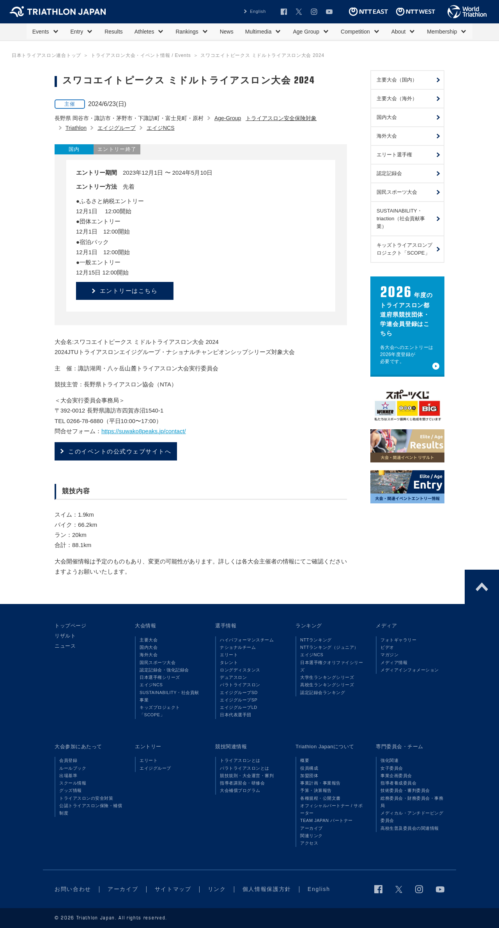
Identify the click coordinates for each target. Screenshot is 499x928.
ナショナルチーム (238, 647)
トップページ (70, 626)
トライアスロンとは (240, 760)
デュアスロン (233, 677)
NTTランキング (316, 640)
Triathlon (76, 128)
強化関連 (389, 760)
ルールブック (72, 768)
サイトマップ (173, 889)
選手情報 (225, 626)
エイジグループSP (238, 700)
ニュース (65, 646)
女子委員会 (391, 768)
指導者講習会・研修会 (242, 783)
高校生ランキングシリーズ (327, 684)
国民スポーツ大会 (157, 662)
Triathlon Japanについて (325, 746)
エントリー (148, 746)
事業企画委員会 (396, 775)
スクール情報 (72, 783)
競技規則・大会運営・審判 (247, 775)
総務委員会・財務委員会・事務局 (411, 802)
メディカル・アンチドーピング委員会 (411, 817)
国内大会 (148, 647)
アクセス (309, 843)
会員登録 (68, 760)
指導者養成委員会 (398, 783)
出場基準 (68, 775)
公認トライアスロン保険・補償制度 (90, 809)
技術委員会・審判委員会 (405, 790)
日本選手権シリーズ (160, 677)
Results (113, 31)
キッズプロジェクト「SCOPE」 (160, 711)
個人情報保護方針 (266, 889)
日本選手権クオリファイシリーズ (331, 666)
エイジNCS (161, 128)
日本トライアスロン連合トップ (46, 55)
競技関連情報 (231, 746)
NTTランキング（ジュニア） (329, 647)
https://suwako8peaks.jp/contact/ (143, 431)
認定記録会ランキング (322, 692)
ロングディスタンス (240, 670)
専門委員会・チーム (399, 746)
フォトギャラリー (398, 640)
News (227, 31)
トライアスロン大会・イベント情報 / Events (141, 55)
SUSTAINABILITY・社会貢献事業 (169, 696)
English (258, 11)
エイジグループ (116, 128)
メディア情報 (393, 662)
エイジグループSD (239, 692)
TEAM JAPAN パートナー (326, 820)
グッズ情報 (70, 790)
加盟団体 (309, 775)
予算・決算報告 (316, 790)
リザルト (65, 636)
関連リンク (311, 835)
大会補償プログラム (240, 790)
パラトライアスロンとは (244, 768)
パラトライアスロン (240, 684)
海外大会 (148, 654)
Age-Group (227, 118)
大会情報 (145, 626)
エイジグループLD (238, 707)
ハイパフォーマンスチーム (247, 640)
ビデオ (387, 647)
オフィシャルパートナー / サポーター (331, 809)
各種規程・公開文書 (320, 798)
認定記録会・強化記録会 (164, 670)
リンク (217, 889)
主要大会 (148, 640)
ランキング (309, 626)
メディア (386, 626)
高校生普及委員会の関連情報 (409, 828)
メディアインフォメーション (409, 670)
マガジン (389, 654)
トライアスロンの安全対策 (86, 798)
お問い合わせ (73, 889)
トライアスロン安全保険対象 (281, 118)
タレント (229, 662)
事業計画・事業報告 (320, 783)
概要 (304, 760)
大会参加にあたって (78, 746)
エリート (229, 654)
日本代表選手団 (235, 714)
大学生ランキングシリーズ (327, 677)
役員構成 (309, 768)
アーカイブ (311, 828)
